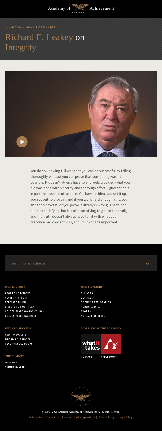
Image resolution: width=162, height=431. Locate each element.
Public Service (90, 306)
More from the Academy (101, 328)
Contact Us (52, 417)
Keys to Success (18, 328)
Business (87, 297)
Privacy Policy (107, 417)
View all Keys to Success (32, 26)
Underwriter (35, 417)
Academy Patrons (16, 297)
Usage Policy (125, 417)
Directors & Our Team (20, 306)
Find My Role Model (17, 339)
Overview (11, 362)
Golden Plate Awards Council (25, 311)
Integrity (20, 47)
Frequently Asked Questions (78, 417)
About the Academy (18, 293)
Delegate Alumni (16, 302)
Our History (15, 286)
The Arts (87, 293)
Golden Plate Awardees (21, 315)
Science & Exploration (96, 302)
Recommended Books (19, 343)
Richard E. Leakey (39, 37)
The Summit (14, 356)
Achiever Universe (93, 315)
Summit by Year (15, 367)
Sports (86, 311)
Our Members (92, 286)
